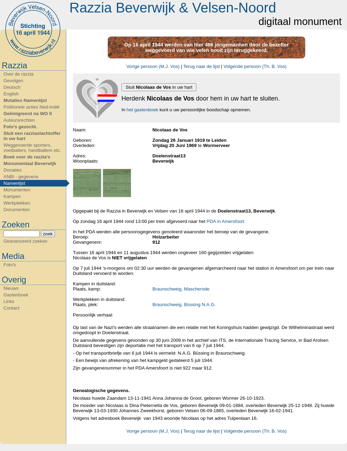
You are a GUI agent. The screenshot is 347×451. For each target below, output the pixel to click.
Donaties (12, 170)
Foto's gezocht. (20, 126)
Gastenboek (15, 294)
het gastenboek (142, 109)
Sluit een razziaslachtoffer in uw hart (31, 136)
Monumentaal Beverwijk (29, 163)
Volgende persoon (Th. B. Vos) (255, 66)
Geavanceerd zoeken (25, 241)
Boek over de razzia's (26, 156)
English (11, 93)
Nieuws (11, 288)
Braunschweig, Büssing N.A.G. (183, 304)
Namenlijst (14, 183)
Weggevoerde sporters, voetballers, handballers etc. (32, 147)
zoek (48, 233)
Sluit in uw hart (159, 87)
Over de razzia (18, 74)
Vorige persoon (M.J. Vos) (152, 66)
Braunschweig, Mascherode (180, 289)
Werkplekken (16, 203)
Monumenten (17, 189)
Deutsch (11, 87)
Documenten (16, 209)
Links (8, 301)
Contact (11, 308)
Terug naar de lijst (201, 66)
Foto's (9, 264)
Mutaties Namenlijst (25, 100)
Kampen (12, 196)
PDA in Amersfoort (225, 221)
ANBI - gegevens (21, 176)
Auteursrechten (19, 120)
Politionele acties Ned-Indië (31, 107)
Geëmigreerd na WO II (27, 113)
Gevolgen (13, 80)
